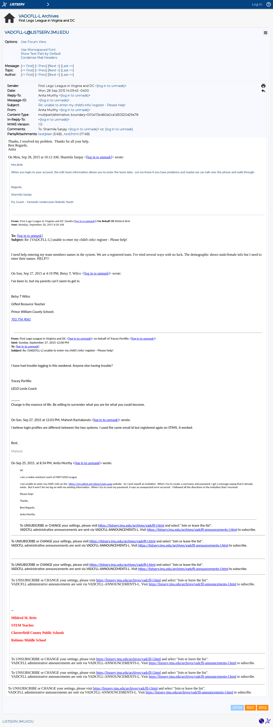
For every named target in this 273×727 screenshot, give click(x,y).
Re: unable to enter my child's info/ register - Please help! (81, 105)
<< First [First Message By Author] (27, 75)
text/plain (45, 134)
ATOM (237, 708)
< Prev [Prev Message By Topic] (41, 70)
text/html (71, 134)
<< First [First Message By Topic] (27, 70)
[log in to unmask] (111, 86)
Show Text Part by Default (41, 54)
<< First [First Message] (27, 66)
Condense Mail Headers (39, 58)
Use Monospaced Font (38, 50)
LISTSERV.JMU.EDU (17, 721)
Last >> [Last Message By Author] (67, 75)
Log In (257, 4)
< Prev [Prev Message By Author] (41, 75)
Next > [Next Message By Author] (54, 75)
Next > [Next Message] (54, 66)
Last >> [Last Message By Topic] (67, 70)
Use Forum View (33, 42)
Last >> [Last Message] (67, 66)
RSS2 (263, 708)
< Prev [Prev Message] (41, 66)
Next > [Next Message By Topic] (54, 70)
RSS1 (250, 708)
